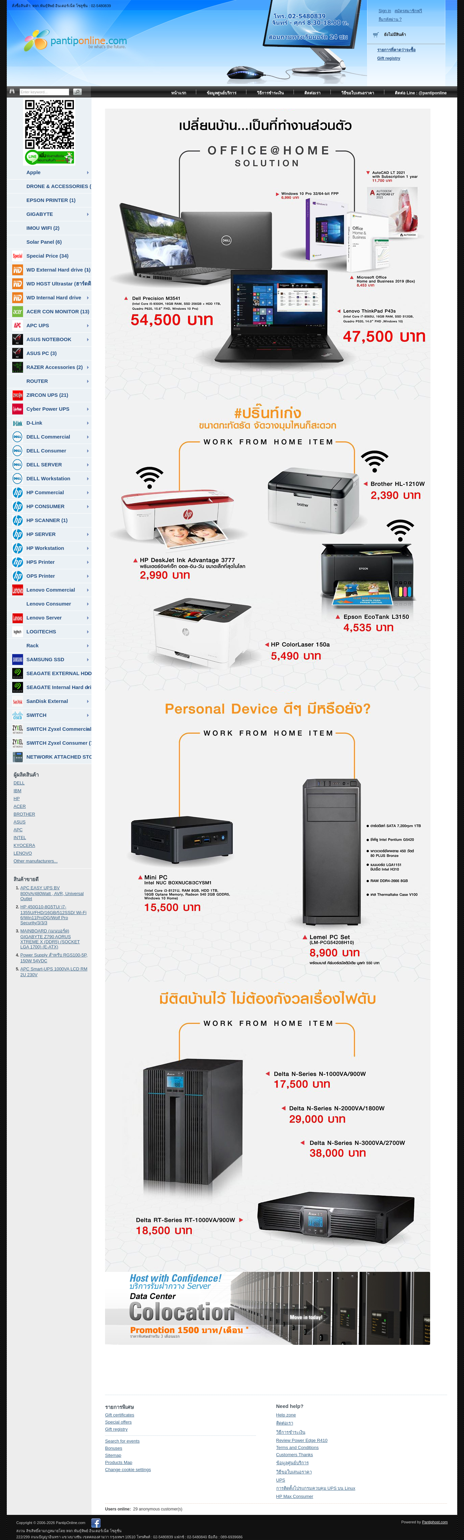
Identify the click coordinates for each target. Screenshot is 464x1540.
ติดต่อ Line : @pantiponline (421, 93)
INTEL (20, 837)
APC (18, 829)
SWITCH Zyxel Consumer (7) (52, 743)
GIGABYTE (39, 214)
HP (17, 798)
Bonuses (113, 1448)
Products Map (118, 1462)
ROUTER (37, 381)
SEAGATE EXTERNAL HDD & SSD (52, 673)
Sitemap (113, 1455)
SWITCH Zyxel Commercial (52, 729)
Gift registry (116, 1429)
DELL (19, 782)
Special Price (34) (40, 256)
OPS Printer (33, 576)
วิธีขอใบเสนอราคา (294, 1471)
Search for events (122, 1441)
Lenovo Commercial (43, 590)
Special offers (118, 1422)
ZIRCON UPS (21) (40, 395)
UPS (280, 1480)
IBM (17, 790)
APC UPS (30, 325)
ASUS (19, 821)
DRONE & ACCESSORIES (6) (59, 186)
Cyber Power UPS (40, 409)
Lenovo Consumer (48, 604)
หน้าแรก (178, 93)
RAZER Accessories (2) (47, 367)
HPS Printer (33, 562)
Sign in (385, 10)
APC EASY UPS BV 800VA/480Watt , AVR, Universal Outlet (52, 893)
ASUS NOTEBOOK (42, 339)
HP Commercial (38, 492)
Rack (32, 645)
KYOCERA (24, 845)
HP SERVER (34, 534)
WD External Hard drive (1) (51, 269)
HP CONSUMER (38, 506)
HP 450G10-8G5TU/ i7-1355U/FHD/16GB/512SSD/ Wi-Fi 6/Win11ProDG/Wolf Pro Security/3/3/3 (53, 914)
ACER (20, 806)
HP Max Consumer (295, 1496)
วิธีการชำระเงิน (290, 1432)
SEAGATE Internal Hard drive (52, 687)
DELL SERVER (37, 464)
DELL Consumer (39, 450)
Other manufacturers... (36, 861)
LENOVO (23, 853)
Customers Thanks (294, 1454)
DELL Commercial (41, 436)
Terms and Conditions (297, 1447)
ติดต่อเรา (284, 1423)
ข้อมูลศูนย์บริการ (292, 1462)
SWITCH (29, 715)
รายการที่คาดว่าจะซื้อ (396, 50)
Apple (33, 172)
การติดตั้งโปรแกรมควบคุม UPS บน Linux (316, 1488)
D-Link (27, 423)
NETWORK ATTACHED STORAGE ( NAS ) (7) (52, 757)
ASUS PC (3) (34, 353)
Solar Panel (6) (44, 242)
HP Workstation (38, 548)
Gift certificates (119, 1414)
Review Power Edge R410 (302, 1440)
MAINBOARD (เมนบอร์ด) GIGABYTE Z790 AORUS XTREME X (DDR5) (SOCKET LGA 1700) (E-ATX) (50, 938)
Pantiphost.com (435, 1522)
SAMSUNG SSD (38, 659)
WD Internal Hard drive (46, 297)
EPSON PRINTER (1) (51, 200)
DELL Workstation (41, 478)
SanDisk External (40, 701)
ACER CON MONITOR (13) (50, 311)
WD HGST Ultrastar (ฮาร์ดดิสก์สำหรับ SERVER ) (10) (52, 283)
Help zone (286, 1414)
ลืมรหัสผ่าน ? (390, 19)
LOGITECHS (34, 631)
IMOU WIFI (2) (43, 228)
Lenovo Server (37, 617)
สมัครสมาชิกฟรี (408, 10)
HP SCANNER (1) (39, 520)
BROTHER (24, 814)
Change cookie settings (128, 1469)
